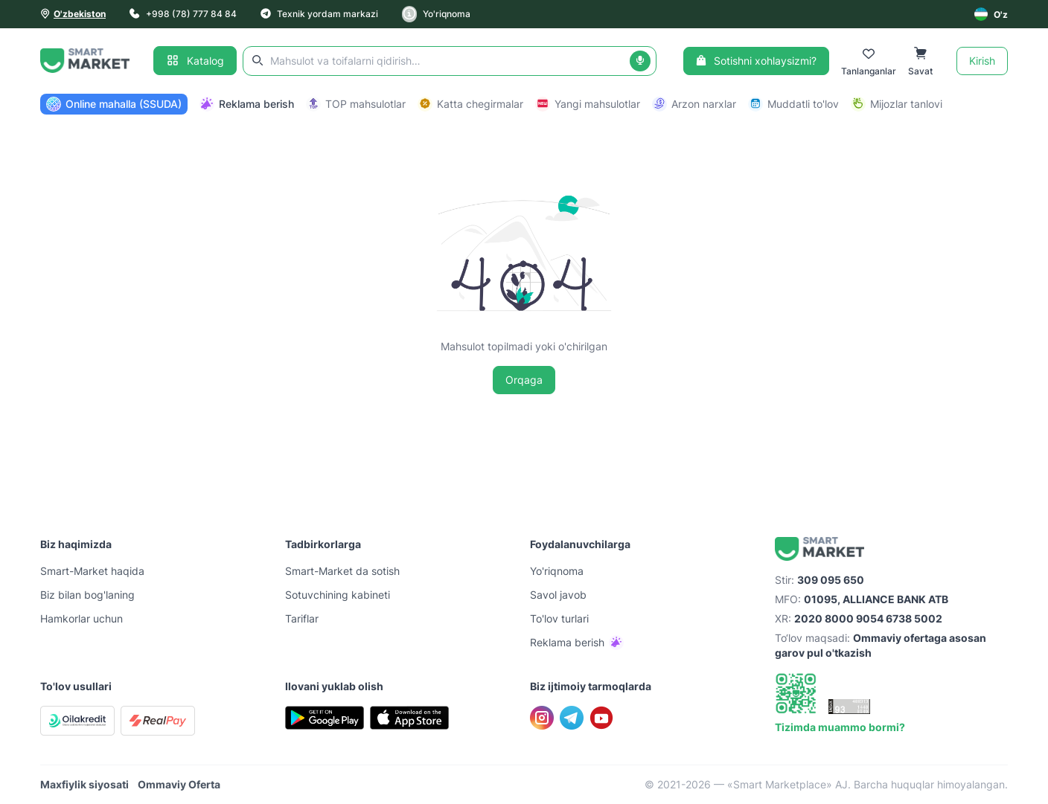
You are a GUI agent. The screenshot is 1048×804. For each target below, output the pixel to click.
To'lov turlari (559, 618)
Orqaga (524, 379)
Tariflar (302, 618)
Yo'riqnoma (436, 14)
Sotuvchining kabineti (337, 594)
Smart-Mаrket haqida (92, 571)
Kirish (982, 60)
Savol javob (558, 594)
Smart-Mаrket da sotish (342, 571)
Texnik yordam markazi (319, 13)
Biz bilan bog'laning (87, 594)
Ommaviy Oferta (179, 784)
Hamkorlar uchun (81, 618)
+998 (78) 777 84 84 (183, 13)
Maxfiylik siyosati (84, 784)
